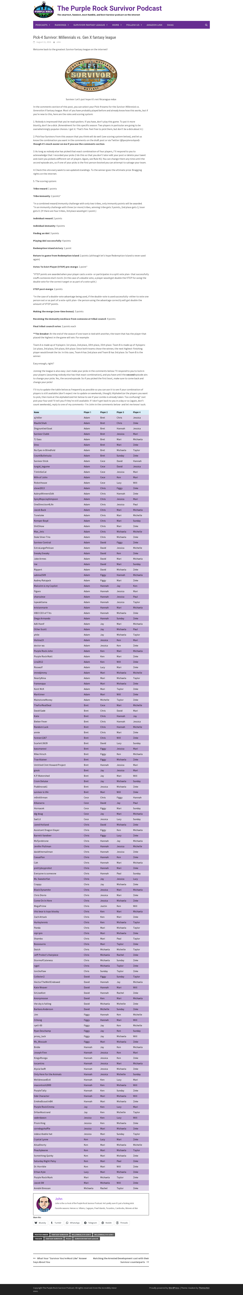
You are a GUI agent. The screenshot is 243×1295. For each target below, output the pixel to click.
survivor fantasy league (86, 1238)
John (58, 42)
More (115, 24)
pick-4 (68, 1238)
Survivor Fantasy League (89, 24)
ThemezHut (204, 1287)
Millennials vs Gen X (81, 1234)
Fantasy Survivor (60, 1234)
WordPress (174, 1287)
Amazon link (154, 24)
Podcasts (41, 24)
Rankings (60, 24)
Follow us (132, 24)
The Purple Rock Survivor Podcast (109, 8)
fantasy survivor (54, 1238)
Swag (170, 24)
